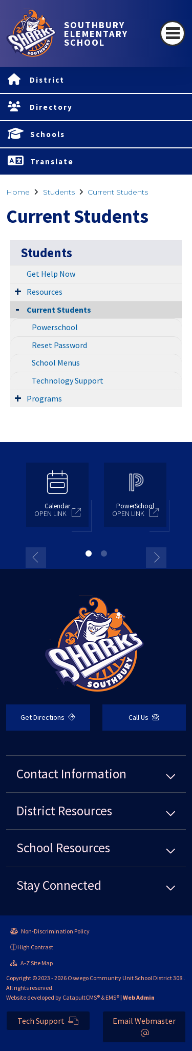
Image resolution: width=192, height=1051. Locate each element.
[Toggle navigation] (172, 33)
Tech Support (47, 1021)
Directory (51, 107)
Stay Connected (58, 885)
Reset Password (59, 345)
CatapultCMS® (81, 997)
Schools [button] (47, 134)
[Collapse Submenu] (17, 309)
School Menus (56, 362)
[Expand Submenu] (18, 291)
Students (59, 192)
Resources (44, 291)
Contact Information (71, 774)
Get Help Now (51, 274)
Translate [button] (52, 161)
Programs (44, 398)
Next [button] (156, 557)
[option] (57, 499)
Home (18, 192)
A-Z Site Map (31, 963)
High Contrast (35, 947)
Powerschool (55, 327)
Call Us (144, 717)
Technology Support (67, 380)
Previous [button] (36, 557)
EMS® (112, 997)
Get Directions (47, 717)
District (47, 80)
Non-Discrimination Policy (50, 931)
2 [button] (104, 553)
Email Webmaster (144, 1026)
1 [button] (88, 553)
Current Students (118, 192)
